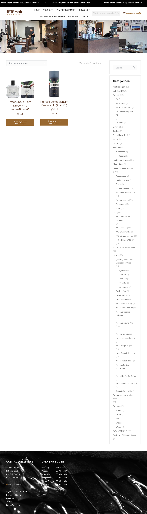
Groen (118, 414)
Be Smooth (120, 103)
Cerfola (116, 131)
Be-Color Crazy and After (124, 113)
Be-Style (119, 122)
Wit (117, 422)
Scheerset (120, 204)
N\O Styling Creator (124, 236)
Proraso (116, 406)
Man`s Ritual (118, 164)
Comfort (122, 274)
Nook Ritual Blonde (124, 360)
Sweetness (123, 287)
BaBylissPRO (118, 91)
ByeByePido (121, 291)
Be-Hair (116, 95)
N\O (115, 212)
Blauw (118, 410)
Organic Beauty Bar (124, 391)
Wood (118, 427)
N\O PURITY (121, 227)
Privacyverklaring (13, 495)
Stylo (118, 208)
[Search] (106, 13)
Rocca (118, 184)
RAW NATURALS (120, 431)
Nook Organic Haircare (125, 353)
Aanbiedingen (119, 86)
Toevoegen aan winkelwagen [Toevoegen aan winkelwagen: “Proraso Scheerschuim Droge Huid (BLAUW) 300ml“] (54, 122)
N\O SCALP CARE (123, 231)
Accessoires (121, 176)
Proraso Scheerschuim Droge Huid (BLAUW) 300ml (54, 105)
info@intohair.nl (15, 484)
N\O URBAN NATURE (125, 240)
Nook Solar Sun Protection (122, 367)
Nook (115, 255)
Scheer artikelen (123, 188)
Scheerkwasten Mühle (125, 192)
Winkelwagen (132, 13)
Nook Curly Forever (124, 307)
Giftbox (116, 143)
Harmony (123, 278)
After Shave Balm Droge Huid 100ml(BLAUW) (20, 105)
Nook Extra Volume (124, 334)
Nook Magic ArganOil (125, 345)
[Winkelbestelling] (26, 63)
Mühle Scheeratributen (123, 168)
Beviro (116, 127)
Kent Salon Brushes (121, 160)
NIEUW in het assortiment (124, 247)
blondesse (120, 151)
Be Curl (119, 99)
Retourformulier (13, 505)
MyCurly (122, 283)
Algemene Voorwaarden (16, 491)
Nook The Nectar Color (126, 376)
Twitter (9, 501)
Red (117, 418)
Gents (115, 139)
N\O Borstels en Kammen (123, 218)
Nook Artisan (121, 299)
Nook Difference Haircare (123, 314)
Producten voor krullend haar (123, 397)
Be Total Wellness (123, 107)
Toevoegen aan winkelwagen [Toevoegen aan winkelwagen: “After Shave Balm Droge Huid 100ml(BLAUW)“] (20, 122)
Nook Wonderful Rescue (126, 383)
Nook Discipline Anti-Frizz (125, 325)
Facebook (10, 498)
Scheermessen (122, 200)
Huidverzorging (122, 180)
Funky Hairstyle (119, 135)
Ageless (122, 270)
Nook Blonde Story (124, 303)
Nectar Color (121, 295)
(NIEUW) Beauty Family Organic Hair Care (125, 261)
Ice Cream (120, 156)
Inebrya (116, 147)
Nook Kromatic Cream (125, 338)
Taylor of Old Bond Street (124, 435)
